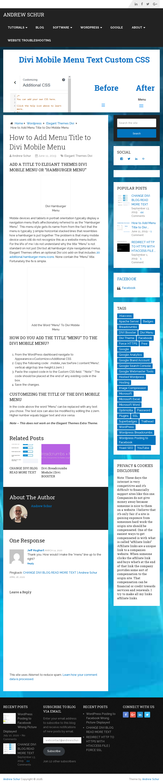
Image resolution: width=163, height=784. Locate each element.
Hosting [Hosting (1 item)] (124, 382)
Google (116, 27)
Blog (40, 27)
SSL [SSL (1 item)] (135, 416)
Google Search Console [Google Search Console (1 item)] (135, 366)
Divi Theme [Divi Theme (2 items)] (126, 338)
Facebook (126, 279)
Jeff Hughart (35, 550)
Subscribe (54, 751)
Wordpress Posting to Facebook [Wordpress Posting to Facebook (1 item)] (133, 440)
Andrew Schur (23, 14)
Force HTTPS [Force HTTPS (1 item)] (128, 343)
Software (61, 27)
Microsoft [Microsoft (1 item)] (125, 393)
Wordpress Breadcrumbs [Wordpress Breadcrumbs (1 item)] (135, 432)
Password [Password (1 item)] (143, 410)
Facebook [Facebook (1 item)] (145, 338)
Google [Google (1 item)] (124, 349)
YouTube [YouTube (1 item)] (143, 448)
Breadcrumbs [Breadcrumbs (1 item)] (128, 327)
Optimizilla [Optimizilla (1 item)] (126, 410)
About (137, 27)
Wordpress (34, 123)
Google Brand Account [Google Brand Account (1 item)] (134, 360)
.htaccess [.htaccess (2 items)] (125, 316)
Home (19, 123)
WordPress (89, 27)
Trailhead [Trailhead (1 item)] (147, 421)
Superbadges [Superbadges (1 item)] (128, 421)
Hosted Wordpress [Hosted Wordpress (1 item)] (131, 377)
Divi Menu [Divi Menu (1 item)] (146, 332)
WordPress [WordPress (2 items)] (126, 427)
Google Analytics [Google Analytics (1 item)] (130, 354)
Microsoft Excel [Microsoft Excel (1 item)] (129, 399)
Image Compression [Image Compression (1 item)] (132, 388)
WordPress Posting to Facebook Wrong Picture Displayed (20, 722)
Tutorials (16, 27)
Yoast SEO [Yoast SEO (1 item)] (126, 448)
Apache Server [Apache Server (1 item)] (129, 321)
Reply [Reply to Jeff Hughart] (30, 563)
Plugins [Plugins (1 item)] (124, 416)
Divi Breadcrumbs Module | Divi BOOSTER (54, 472)
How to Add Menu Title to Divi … (143, 225)
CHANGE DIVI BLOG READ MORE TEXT (23, 470)
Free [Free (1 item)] (144, 343)
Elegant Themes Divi (60, 123)
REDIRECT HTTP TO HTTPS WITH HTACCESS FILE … (143, 246)
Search (137, 133)
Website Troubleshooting (29, 40)
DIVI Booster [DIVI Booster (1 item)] (127, 332)
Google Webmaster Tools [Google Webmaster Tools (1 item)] (136, 371)
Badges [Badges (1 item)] (148, 321)
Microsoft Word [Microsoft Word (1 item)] (129, 404)
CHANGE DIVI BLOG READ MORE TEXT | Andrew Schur (60, 572)
